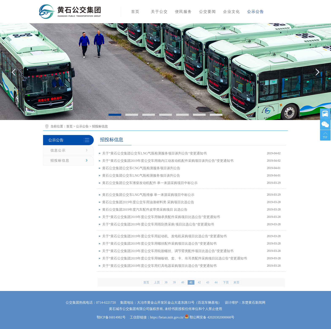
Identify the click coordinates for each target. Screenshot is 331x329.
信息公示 (58, 150)
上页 (157, 282)
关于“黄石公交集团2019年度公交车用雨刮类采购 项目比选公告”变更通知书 (158, 224)
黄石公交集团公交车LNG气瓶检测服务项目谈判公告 (141, 175)
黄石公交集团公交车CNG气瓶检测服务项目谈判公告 (141, 168)
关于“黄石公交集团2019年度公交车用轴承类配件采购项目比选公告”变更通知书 (161, 217)
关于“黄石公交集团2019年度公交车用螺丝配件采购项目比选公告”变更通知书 (159, 243)
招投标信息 (59, 160)
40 (182, 282)
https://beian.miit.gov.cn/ (167, 317)
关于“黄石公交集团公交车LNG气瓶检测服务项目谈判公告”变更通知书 (154, 153)
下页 (226, 282)
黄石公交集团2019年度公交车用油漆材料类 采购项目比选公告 (148, 202)
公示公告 (82, 126)
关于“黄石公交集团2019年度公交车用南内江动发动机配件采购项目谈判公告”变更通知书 (167, 160)
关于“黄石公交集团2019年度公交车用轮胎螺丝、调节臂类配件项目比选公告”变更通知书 (167, 251)
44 (215, 282)
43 (207, 282)
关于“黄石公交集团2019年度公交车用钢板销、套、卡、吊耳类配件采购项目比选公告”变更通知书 (174, 258)
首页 (69, 126)
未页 (236, 282)
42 (199, 282)
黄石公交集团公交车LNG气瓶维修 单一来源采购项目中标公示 (148, 195)
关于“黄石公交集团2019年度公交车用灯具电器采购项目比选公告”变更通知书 (159, 266)
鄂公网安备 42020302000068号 (209, 317)
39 (174, 282)
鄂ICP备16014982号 (111, 317)
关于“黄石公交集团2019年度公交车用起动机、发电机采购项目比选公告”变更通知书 (164, 236)
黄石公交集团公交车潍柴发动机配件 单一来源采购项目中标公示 (150, 183)
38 (165, 282)
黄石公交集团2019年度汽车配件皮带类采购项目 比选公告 (144, 209)
